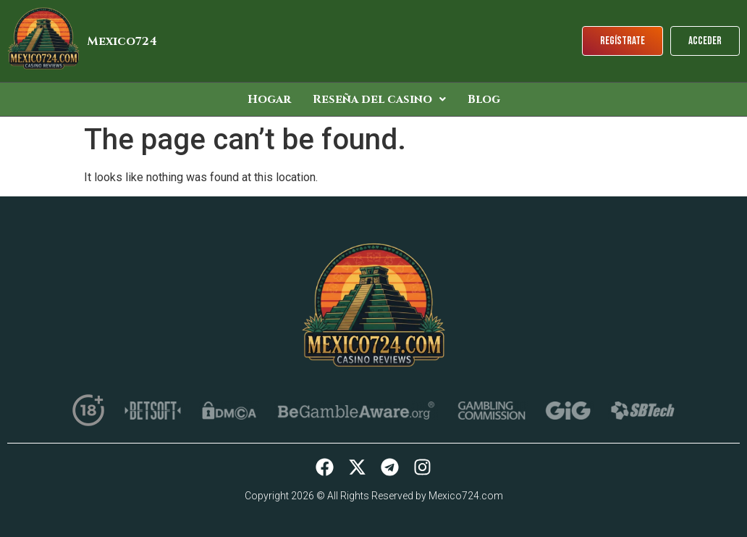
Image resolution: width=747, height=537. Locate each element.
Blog (484, 99)
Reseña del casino (379, 99)
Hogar (269, 99)
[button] (379, 99)
